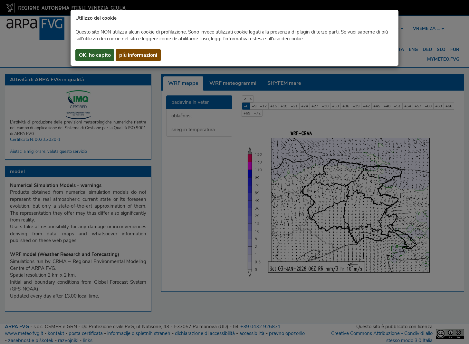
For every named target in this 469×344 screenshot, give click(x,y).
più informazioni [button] (138, 55)
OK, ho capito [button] (95, 55)
